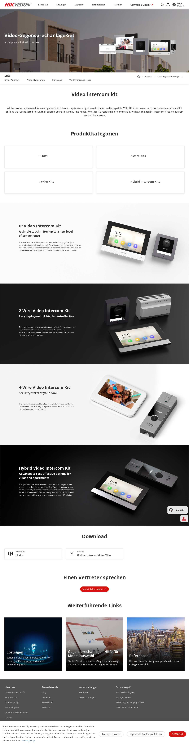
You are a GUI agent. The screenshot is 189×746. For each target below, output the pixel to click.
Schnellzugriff (123, 687)
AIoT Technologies (125, 692)
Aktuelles (46, 697)
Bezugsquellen (123, 697)
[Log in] (168, 4)
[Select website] (178, 4)
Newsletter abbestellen (127, 707)
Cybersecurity (11, 702)
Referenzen (47, 702)
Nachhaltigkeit (12, 707)
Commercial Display (140, 4)
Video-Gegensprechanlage (168, 76)
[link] (11, 80)
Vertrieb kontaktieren (94, 589)
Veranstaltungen (88, 687)
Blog (44, 692)
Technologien (98, 4)
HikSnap (46, 707)
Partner (118, 4)
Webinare (83, 692)
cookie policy (28, 740)
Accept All (177, 734)
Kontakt (8, 717)
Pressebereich (50, 687)
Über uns (10, 687)
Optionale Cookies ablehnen (146, 734)
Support (79, 4)
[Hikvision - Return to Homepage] (18, 4)
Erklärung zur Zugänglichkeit (130, 702)
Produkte (43, 4)
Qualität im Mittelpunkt (16, 712)
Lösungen (61, 4)
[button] (155, 76)
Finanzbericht (11, 697)
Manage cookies (111, 734)
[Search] (162, 5)
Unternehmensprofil (15, 692)
